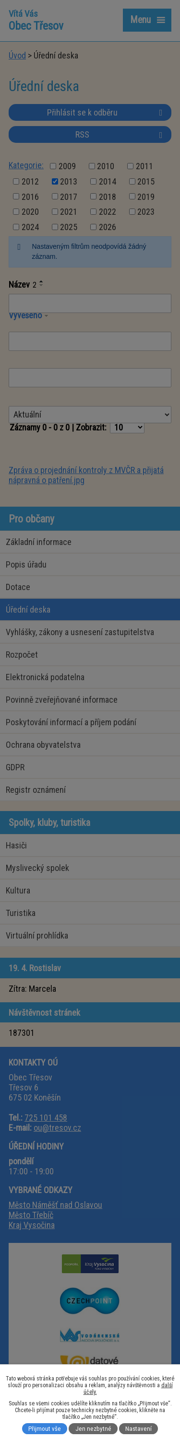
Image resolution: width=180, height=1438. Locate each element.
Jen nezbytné (93, 1428)
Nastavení (138, 1428)
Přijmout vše (44, 1428)
